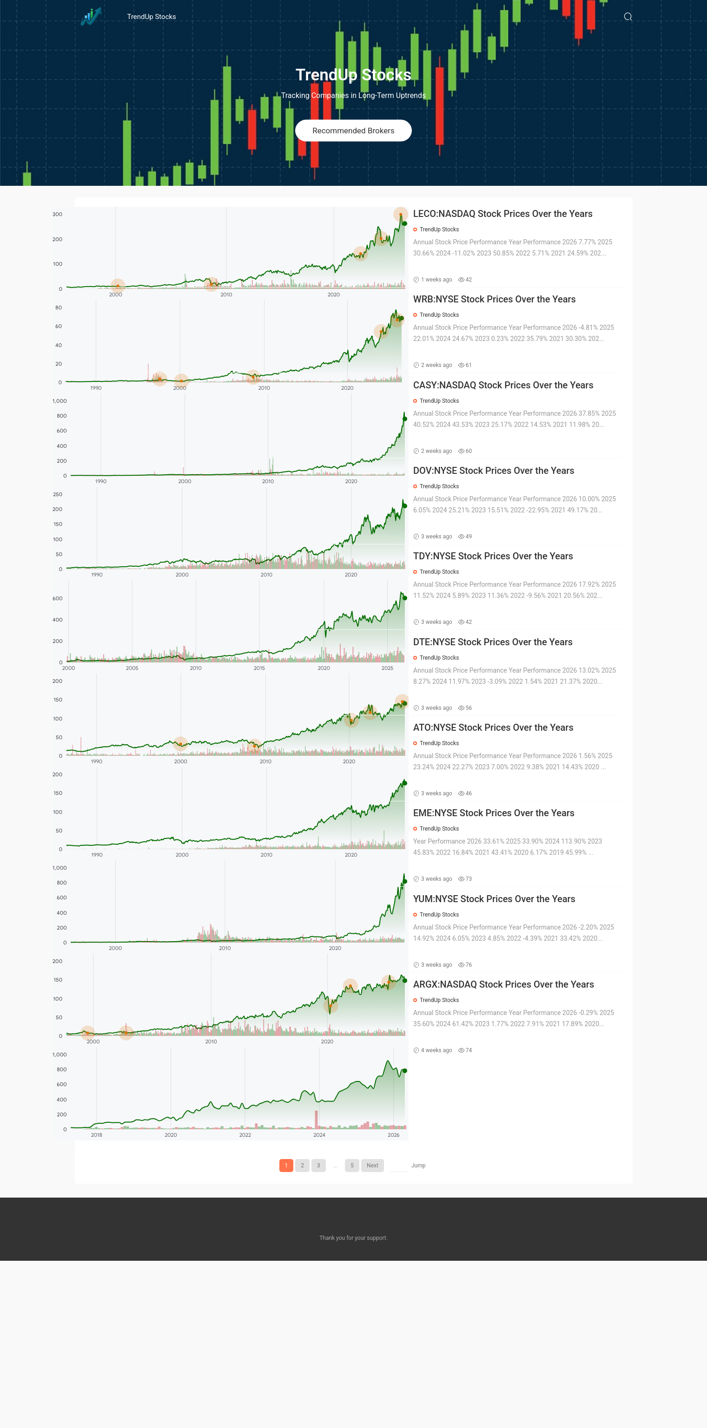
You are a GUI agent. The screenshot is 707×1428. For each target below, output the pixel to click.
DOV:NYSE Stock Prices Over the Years (525, 549)
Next (372, 1333)
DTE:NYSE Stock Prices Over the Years (524, 773)
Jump (418, 1333)
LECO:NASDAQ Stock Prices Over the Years (522, 214)
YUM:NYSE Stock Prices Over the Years (526, 1109)
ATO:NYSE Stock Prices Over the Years (525, 885)
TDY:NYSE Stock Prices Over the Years (525, 661)
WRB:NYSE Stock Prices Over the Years (526, 325)
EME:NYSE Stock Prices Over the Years (525, 997)
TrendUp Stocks (151, 17)
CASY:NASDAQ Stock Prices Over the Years (522, 438)
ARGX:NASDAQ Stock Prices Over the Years (522, 1222)
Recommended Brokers (353, 130)
